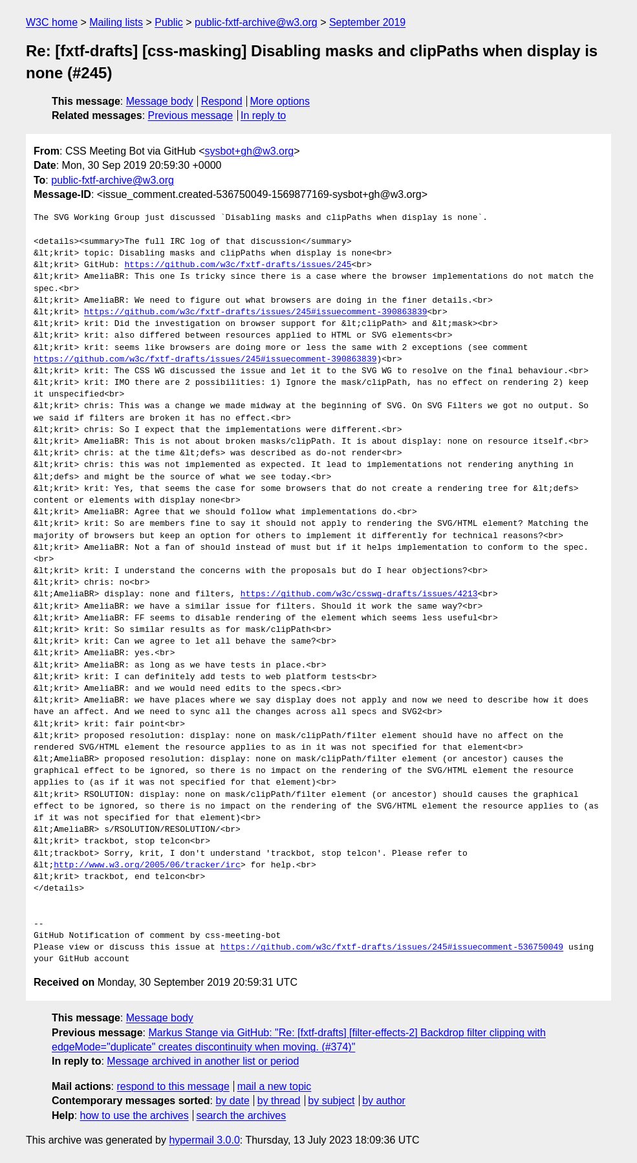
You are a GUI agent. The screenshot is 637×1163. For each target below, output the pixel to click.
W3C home (52, 22)
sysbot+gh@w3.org (249, 151)
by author (383, 1100)
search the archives (241, 1115)
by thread (279, 1100)
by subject (331, 1100)
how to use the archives (134, 1115)
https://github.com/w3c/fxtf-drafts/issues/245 (237, 265)
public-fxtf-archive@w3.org (256, 22)
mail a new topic (274, 1086)
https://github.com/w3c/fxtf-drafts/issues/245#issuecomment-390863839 (255, 312)
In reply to (263, 115)
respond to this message (172, 1086)
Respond (222, 101)
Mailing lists (116, 22)
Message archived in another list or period (203, 1061)
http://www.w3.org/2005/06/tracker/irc (147, 865)
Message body (159, 101)
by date (232, 1100)
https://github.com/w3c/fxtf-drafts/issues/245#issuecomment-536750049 (392, 947)
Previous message (190, 115)
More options (280, 101)
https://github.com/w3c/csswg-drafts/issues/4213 (359, 594)
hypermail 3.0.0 (204, 1140)
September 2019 (367, 22)
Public (169, 22)
